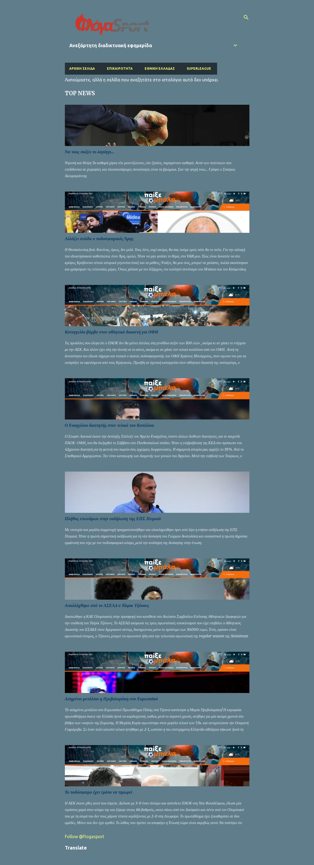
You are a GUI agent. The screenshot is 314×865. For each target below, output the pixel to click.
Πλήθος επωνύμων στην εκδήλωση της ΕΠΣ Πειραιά (113, 518)
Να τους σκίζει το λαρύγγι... (90, 152)
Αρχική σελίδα (82, 68)
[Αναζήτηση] (246, 17)
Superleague (199, 68)
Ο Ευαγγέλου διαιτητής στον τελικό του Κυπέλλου (109, 425)
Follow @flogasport (84, 836)
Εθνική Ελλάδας (160, 68)
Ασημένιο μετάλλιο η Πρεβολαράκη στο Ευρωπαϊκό (111, 699)
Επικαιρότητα (120, 68)
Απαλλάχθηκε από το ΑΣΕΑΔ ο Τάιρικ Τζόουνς (107, 605)
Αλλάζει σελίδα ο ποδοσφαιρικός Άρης (99, 238)
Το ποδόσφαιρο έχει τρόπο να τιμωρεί (98, 792)
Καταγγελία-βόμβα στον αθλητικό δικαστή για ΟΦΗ (111, 332)
